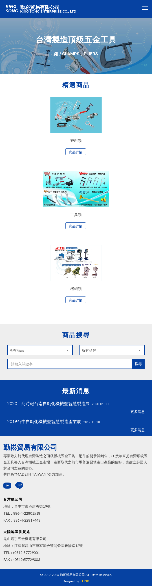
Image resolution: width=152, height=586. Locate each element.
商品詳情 (75, 152)
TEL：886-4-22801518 (21, 513)
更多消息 (137, 411)
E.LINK (84, 581)
